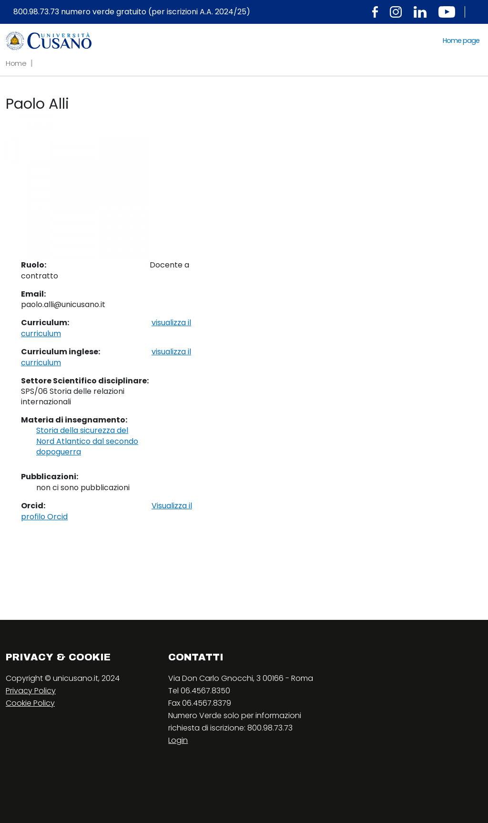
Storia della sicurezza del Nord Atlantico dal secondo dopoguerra (87, 441)
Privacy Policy (31, 690)
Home (16, 63)
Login (178, 740)
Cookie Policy (30, 703)
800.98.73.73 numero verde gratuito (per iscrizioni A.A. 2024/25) (131, 12)
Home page (461, 40)
